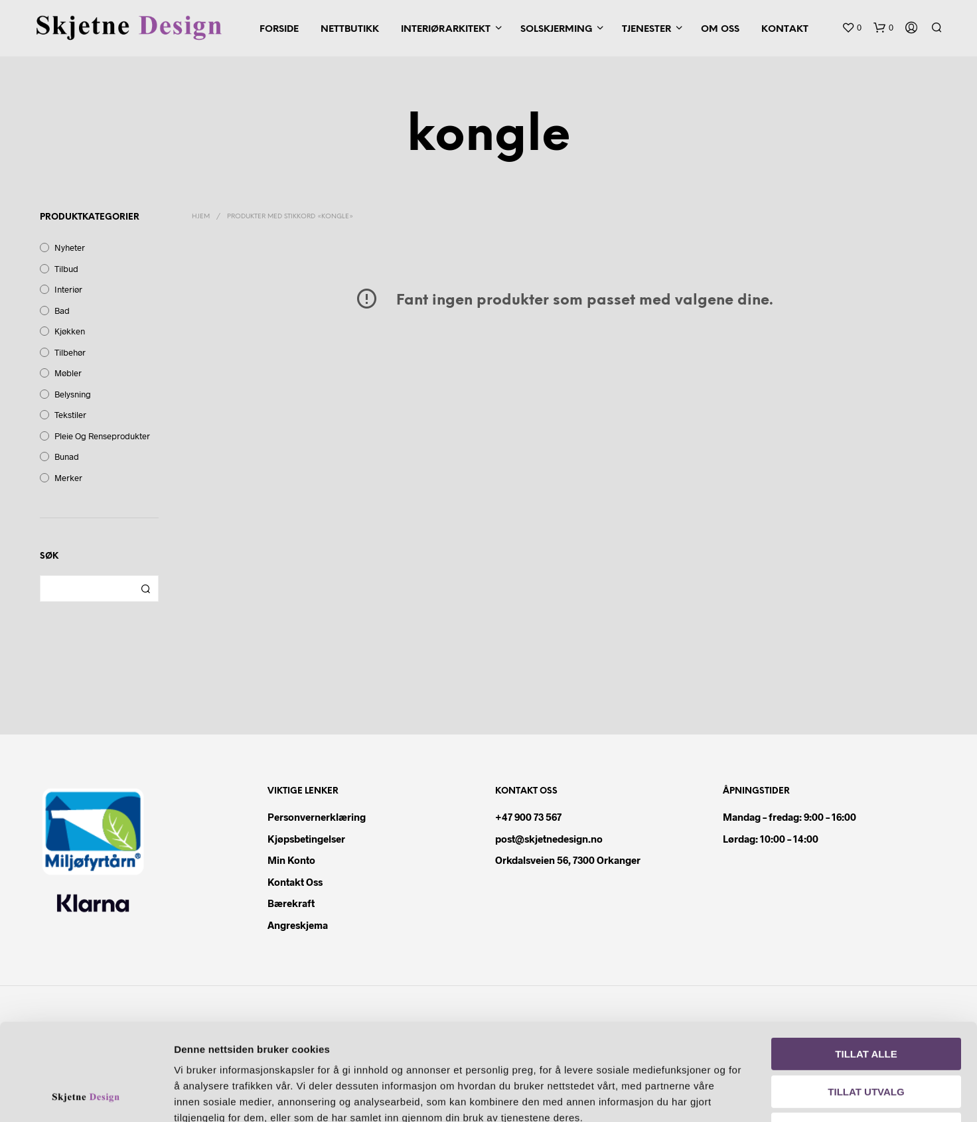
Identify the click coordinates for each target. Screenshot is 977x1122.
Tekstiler (70, 414)
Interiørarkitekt (445, 30)
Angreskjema (297, 925)
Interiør (68, 289)
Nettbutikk (350, 30)
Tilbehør (70, 352)
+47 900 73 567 (528, 817)
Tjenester (646, 30)
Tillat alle (866, 963)
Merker (68, 477)
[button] (852, 28)
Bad (62, 310)
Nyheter (69, 247)
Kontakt (784, 30)
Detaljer (762, 1095)
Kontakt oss (295, 882)
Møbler (68, 373)
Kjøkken (69, 331)
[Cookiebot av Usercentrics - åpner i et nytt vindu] (86, 1096)
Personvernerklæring (316, 817)
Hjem (201, 216)
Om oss (720, 30)
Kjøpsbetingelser (306, 839)
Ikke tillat (866, 1038)
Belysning (72, 394)
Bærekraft (291, 903)
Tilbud (66, 268)
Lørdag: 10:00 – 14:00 (770, 839)
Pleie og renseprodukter (102, 436)
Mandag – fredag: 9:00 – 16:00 (789, 817)
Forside (279, 30)
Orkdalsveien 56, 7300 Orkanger (567, 860)
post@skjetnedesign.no (549, 839)
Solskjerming (556, 30)
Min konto (291, 860)
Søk (145, 588)
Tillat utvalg (866, 1001)
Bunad (66, 456)
